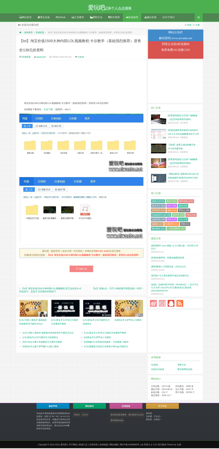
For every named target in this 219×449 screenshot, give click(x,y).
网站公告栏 (175, 33)
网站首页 (25, 18)
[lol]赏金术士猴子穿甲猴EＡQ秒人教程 (41, 347)
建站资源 (150, 18)
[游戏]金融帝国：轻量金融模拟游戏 (167, 258)
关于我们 (169, 18)
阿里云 (77, 415)
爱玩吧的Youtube (136, 415)
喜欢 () (81, 269)
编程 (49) (171, 211)
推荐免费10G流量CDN (175, 50)
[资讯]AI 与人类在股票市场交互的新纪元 (170, 276)
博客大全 (181, 365)
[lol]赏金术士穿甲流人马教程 (97, 338)
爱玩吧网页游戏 (184, 370)
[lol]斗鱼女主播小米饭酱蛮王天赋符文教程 (42, 342)
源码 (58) (183, 206)
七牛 (155, 445)
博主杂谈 (44, 18)
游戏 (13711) (158, 202)
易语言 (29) (178, 215)
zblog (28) (191, 215)
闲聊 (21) (185, 225)
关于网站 (73, 445)
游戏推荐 (132, 18)
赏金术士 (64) (158, 206)
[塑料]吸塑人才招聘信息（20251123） (169, 267)
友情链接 (103, 445)
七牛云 (85, 415)
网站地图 (114, 445)
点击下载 (48, 110)
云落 (179, 445)
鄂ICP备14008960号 (129, 445)
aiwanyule (41, 57)
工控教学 (78, 18)
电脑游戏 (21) (171, 225)
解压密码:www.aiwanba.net (175, 38)
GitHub (61, 18)
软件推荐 (114, 18)
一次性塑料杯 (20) (176, 229)
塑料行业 (96, 18)
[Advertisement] (81, 81)
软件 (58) (171, 206)
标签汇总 (83, 445)
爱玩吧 (64, 445)
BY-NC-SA (101, 251)
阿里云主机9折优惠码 (175, 44)
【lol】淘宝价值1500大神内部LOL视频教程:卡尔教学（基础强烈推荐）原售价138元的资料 (93, 255)
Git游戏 (154, 365)
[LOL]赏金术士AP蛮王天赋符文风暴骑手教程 (105, 333)
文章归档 (93, 445)
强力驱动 (162, 445)
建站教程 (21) (158, 229)
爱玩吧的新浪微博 (118, 415)
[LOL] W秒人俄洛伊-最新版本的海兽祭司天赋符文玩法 (48, 333)
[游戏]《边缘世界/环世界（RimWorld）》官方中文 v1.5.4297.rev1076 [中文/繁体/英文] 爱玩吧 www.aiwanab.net (174, 288)
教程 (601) (172, 202)
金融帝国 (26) (158, 220)
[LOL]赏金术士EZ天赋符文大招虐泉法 (40, 338)
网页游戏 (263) (186, 202)
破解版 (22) (157, 225)
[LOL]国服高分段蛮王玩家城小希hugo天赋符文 (106, 347)
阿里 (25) (171, 220)
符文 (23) (183, 220)
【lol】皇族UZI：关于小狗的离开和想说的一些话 (116, 289)
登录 (189, 25)
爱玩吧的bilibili (117, 421)
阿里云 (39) (184, 211)
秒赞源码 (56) (158, 211)
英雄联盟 (40, 33)
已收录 (81, 57)
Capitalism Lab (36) (161, 215)
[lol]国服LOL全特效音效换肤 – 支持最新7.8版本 (106, 342)
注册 (197, 25)
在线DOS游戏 (157, 370)
